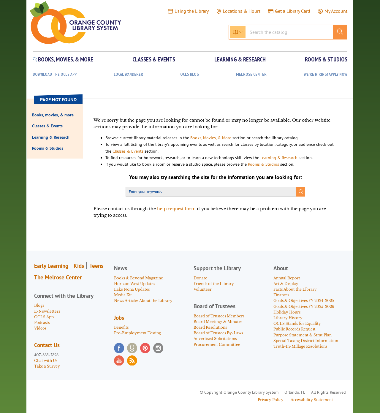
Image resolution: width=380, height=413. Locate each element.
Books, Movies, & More (210, 137)
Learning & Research (278, 157)
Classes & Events (128, 151)
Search (300, 192)
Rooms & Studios (263, 164)
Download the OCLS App (55, 74)
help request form (176, 208)
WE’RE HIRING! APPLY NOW (325, 74)
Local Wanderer (128, 74)
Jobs (119, 317)
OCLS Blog (189, 74)
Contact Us (47, 345)
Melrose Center (251, 74)
